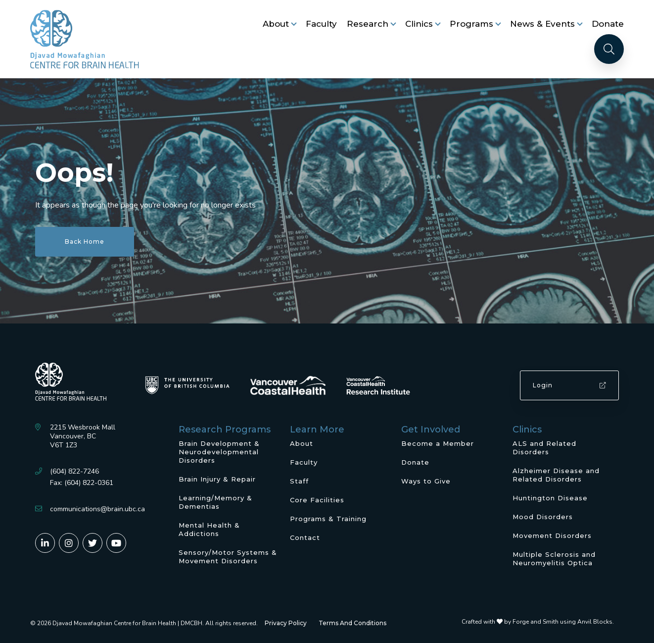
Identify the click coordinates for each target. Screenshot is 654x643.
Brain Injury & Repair (217, 479)
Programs (471, 24)
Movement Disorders (552, 535)
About (276, 24)
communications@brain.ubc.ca (97, 509)
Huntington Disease (550, 498)
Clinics (419, 24)
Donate (608, 24)
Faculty (321, 24)
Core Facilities (317, 500)
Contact (305, 537)
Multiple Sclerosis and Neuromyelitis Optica (554, 558)
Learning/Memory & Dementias (215, 502)
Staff (299, 481)
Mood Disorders (543, 517)
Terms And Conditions (352, 623)
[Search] (609, 49)
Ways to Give (426, 481)
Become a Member (437, 443)
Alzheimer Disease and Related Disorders (556, 475)
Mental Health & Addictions (209, 529)
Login (569, 385)
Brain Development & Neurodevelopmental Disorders (219, 451)
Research (367, 24)
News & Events (542, 24)
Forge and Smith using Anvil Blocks (562, 622)
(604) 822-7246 (74, 471)
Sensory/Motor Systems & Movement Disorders (228, 556)
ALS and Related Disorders (544, 447)
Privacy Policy (286, 623)
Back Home (84, 241)
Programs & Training (328, 519)
